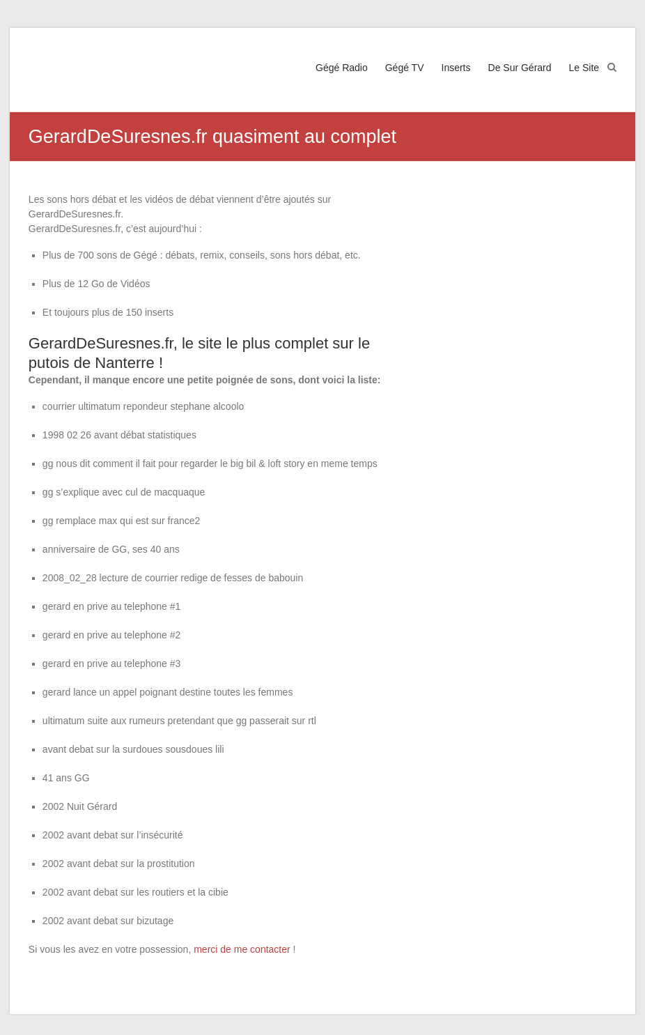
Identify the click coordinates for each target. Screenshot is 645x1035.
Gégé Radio (342, 67)
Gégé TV (404, 67)
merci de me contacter (242, 949)
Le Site (584, 67)
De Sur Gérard (520, 67)
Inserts (456, 67)
